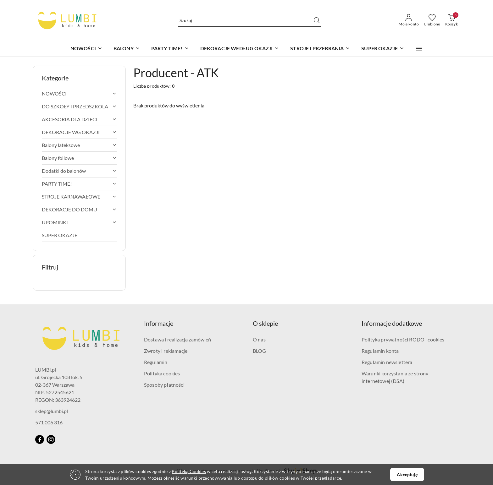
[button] (419, 48)
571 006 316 (49, 422)
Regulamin (155, 362)
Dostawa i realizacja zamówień (177, 339)
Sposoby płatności (164, 385)
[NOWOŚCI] (86, 49)
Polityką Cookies (189, 471)
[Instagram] (51, 439)
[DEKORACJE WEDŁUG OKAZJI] (240, 49)
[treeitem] (79, 93)
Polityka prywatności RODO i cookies (403, 339)
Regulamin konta (380, 351)
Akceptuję (407, 474)
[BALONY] (126, 49)
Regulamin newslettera (387, 362)
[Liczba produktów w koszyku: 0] (451, 20)
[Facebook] (39, 439)
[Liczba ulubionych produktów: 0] (432, 20)
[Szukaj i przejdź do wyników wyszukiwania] (316, 20)
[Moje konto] (408, 20)
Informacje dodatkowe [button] (392, 323)
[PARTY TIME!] (170, 49)
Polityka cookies (162, 373)
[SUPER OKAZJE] (383, 49)
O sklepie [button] (265, 323)
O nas (259, 339)
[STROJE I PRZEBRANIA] (320, 49)
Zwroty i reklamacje (165, 351)
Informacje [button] (158, 323)
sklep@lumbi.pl (51, 411)
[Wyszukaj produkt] (249, 20)
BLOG (259, 351)
